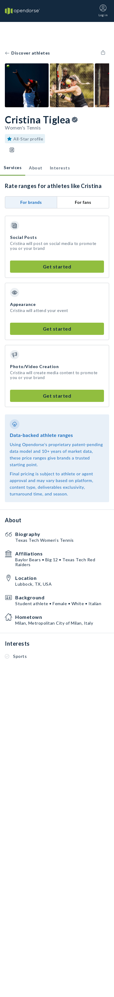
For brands (31, 202)
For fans (83, 202)
